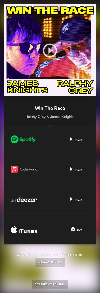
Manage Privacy (50, 262)
